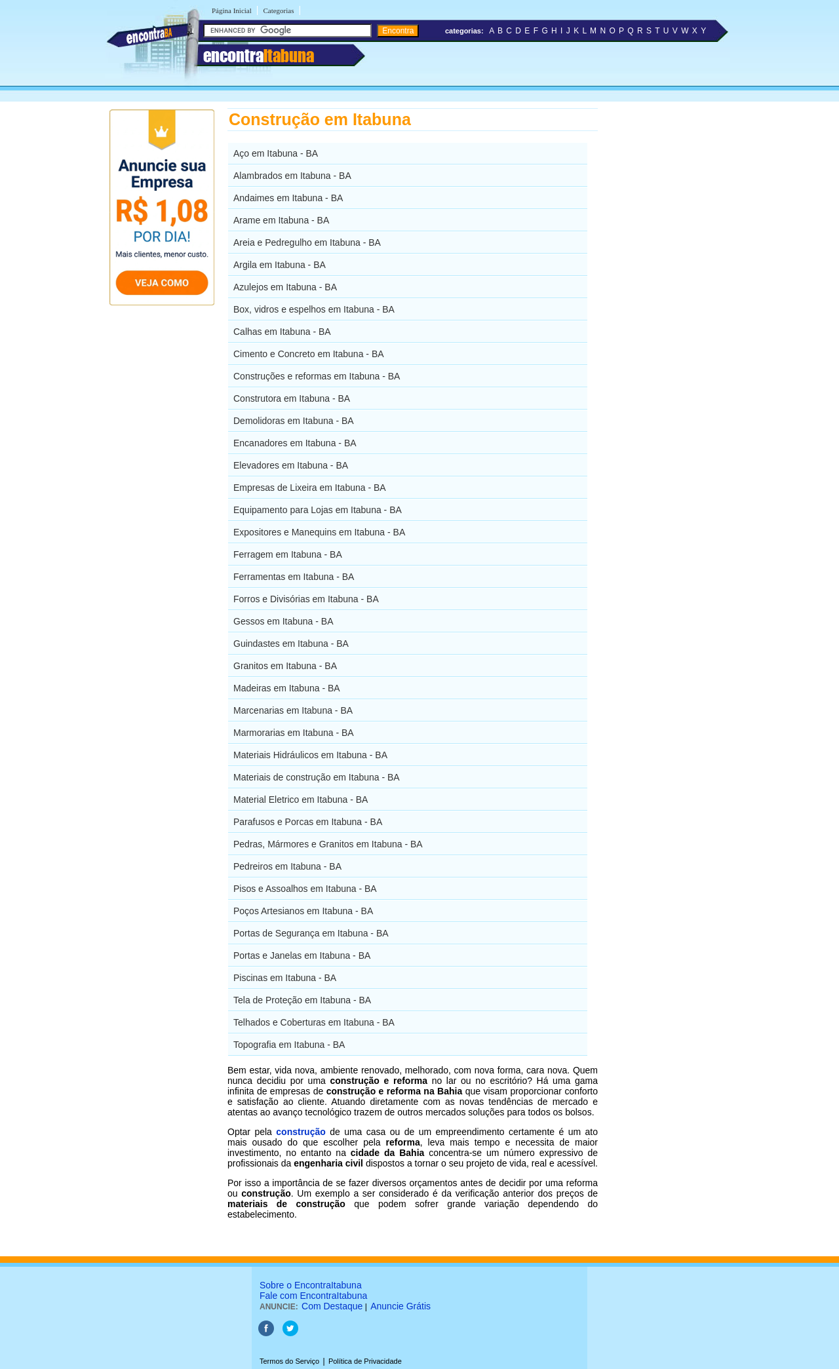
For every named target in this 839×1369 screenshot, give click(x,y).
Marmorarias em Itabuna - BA (293, 732)
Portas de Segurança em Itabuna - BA (311, 933)
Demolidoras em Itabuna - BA (293, 420)
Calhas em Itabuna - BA (282, 331)
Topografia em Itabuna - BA (289, 1044)
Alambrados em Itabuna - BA (292, 175)
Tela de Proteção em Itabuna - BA (302, 1000)
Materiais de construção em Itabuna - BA (316, 777)
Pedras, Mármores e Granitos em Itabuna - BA (328, 844)
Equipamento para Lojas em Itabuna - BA (317, 510)
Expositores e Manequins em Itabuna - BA (319, 532)
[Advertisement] (665, 304)
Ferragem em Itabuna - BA (287, 554)
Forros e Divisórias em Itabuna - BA (306, 599)
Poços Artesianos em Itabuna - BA (303, 911)
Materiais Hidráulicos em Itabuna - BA (310, 755)
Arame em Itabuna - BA (281, 220)
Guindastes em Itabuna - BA (291, 643)
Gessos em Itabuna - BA (283, 621)
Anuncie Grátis (400, 1306)
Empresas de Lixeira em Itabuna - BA (309, 487)
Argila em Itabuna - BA (279, 265)
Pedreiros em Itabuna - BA (287, 866)
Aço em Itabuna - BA (275, 153)
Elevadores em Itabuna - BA (290, 465)
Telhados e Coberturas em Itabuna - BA (314, 1022)
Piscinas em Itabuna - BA (284, 978)
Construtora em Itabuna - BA (291, 398)
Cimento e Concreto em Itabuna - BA (308, 354)
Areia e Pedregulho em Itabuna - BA (307, 242)
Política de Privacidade (365, 1361)
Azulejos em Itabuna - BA (285, 287)
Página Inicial (232, 10)
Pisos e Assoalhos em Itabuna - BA (305, 888)
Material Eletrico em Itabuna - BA (300, 799)
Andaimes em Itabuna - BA (288, 198)
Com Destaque (332, 1306)
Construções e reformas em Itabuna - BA (316, 376)
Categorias (278, 10)
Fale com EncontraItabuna (313, 1295)
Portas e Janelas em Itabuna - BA (301, 955)
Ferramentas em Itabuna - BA (293, 576)
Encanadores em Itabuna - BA (295, 443)
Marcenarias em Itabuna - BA (293, 710)
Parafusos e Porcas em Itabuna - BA (307, 822)
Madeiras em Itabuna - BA (286, 688)
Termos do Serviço (289, 1361)
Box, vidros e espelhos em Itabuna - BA (314, 309)
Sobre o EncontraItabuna (311, 1285)
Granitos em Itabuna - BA (285, 666)
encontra (258, 55)
